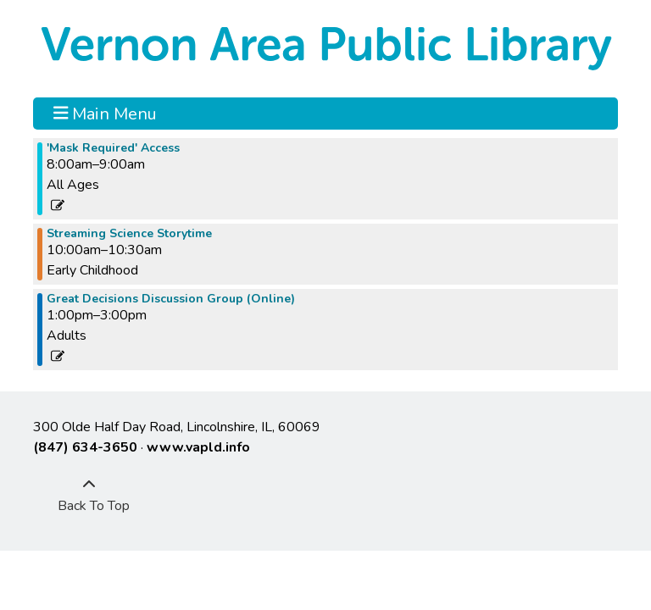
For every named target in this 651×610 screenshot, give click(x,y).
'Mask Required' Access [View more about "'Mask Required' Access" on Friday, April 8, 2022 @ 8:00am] (113, 148)
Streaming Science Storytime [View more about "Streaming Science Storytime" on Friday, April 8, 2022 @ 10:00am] (129, 234)
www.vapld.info (198, 447)
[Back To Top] (89, 495)
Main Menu (105, 113)
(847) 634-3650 (85, 447)
